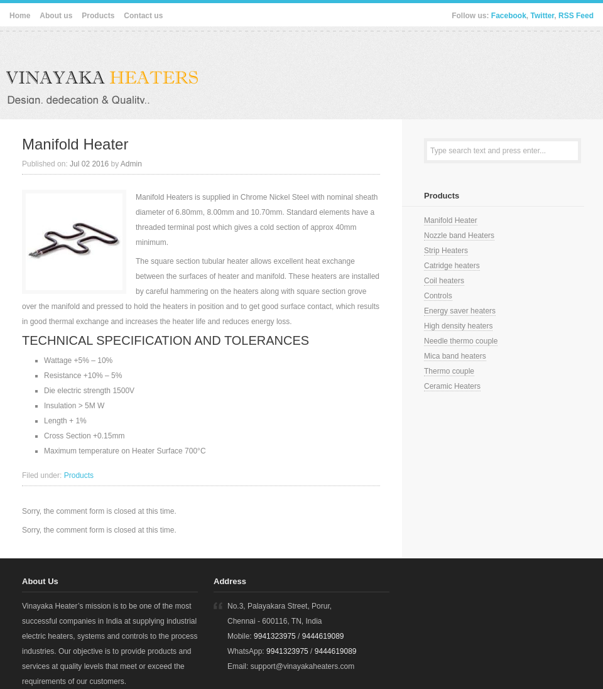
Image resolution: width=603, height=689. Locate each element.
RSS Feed (576, 15)
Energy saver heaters (460, 311)
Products (98, 15)
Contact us (143, 15)
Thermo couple (449, 371)
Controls (438, 295)
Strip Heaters (446, 250)
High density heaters (458, 326)
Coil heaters (444, 280)
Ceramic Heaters (452, 386)
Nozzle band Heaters (459, 235)
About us (56, 15)
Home (19, 15)
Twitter (543, 15)
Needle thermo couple (460, 341)
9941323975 (275, 636)
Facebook (508, 15)
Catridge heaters (452, 265)
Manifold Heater (75, 144)
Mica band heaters (455, 356)
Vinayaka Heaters (132, 72)
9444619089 (323, 636)
